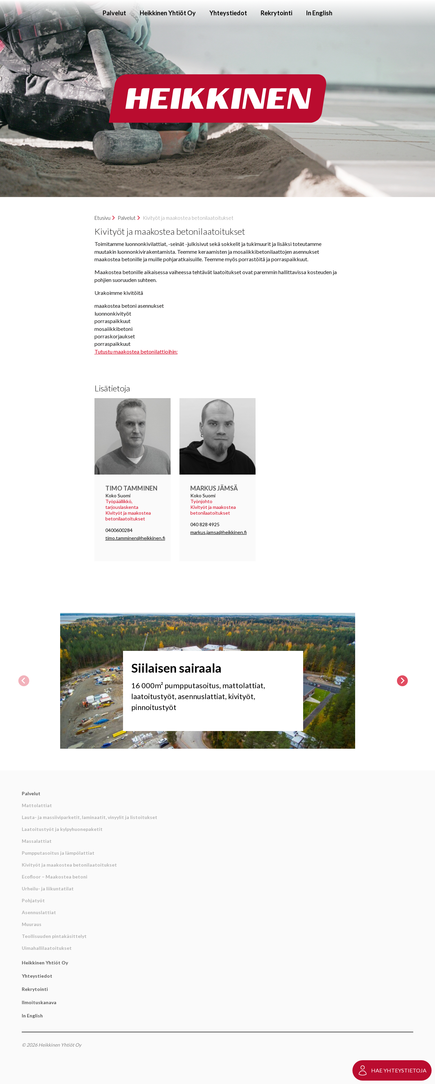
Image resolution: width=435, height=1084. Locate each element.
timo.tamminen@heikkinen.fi (135, 538)
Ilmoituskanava (39, 1002)
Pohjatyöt (33, 900)
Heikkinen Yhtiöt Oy (168, 13)
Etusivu (102, 218)
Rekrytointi (276, 13)
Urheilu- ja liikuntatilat (48, 888)
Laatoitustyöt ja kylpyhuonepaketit (62, 829)
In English (319, 13)
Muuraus (31, 924)
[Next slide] (402, 680)
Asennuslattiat (39, 912)
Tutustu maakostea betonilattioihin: (136, 351)
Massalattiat (37, 841)
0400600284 (119, 530)
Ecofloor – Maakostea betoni (54, 876)
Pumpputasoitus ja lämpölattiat (58, 853)
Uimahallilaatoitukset (47, 948)
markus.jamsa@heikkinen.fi (218, 532)
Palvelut (114, 13)
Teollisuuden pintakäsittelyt (54, 936)
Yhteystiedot (228, 13)
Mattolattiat (37, 805)
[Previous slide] (23, 680)
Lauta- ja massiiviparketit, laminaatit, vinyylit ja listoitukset (89, 817)
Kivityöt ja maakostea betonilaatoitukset (69, 865)
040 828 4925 (205, 524)
